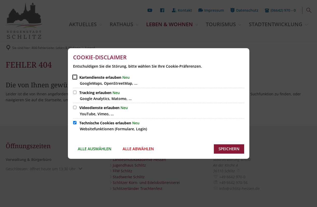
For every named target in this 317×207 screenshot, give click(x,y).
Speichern (229, 148)
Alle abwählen (138, 148)
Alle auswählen (94, 148)
